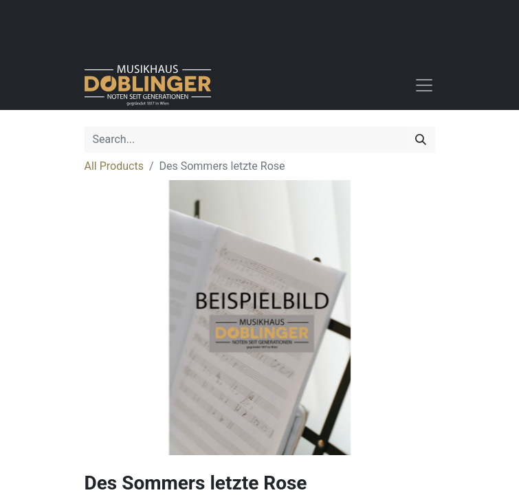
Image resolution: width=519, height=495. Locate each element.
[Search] (420, 139)
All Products (114, 166)
